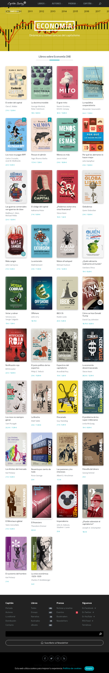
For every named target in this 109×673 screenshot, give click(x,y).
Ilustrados (41, 620)
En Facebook (89, 608)
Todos (41, 608)
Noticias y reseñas (65, 608)
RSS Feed (87, 620)
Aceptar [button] (89, 668)
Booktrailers (62, 616)
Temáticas (86, 624)
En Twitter (88, 612)
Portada (9, 608)
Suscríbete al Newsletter (54, 642)
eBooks (41, 624)
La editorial (10, 616)
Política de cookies (72, 668)
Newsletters (62, 620)
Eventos (67, 612)
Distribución (11, 620)
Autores (9, 612)
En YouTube (88, 616)
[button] (100, 3)
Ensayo (41, 612)
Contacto (10, 624)
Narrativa (41, 616)
